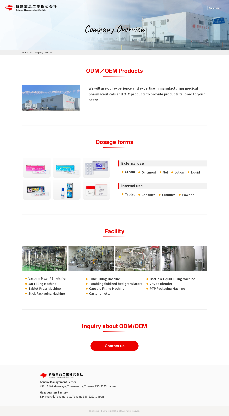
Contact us (114, 346)
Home (24, 52)
